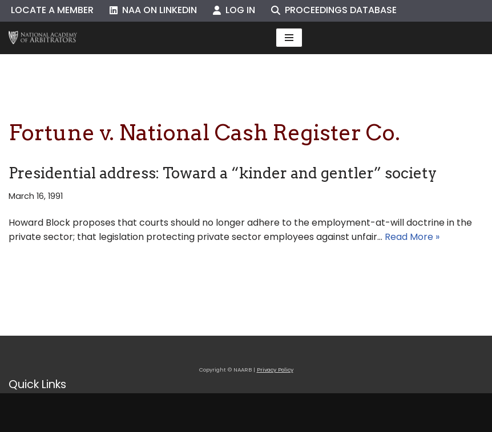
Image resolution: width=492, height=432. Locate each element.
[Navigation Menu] (289, 37)
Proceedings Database (334, 10)
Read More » (412, 236)
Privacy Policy (275, 369)
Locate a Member (52, 10)
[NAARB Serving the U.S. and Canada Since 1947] (43, 38)
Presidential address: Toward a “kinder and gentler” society (223, 173)
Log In (234, 10)
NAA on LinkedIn (153, 10)
